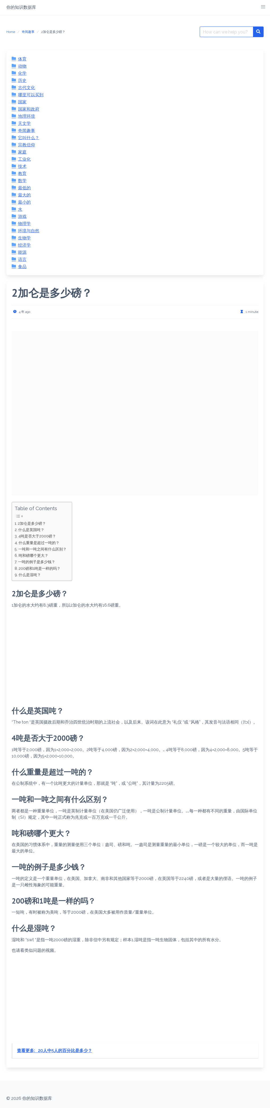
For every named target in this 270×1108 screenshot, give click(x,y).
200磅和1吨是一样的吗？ (39, 568)
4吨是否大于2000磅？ (37, 536)
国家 (22, 101)
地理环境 (26, 116)
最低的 (24, 187)
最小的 (24, 202)
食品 (22, 266)
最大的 (24, 195)
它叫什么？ (28, 137)
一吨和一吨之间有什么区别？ (42, 549)
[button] (263, 7)
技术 (22, 166)
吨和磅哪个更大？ (33, 555)
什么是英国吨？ (31, 529)
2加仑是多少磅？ (32, 523)
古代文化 (26, 87)
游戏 (22, 216)
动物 (22, 66)
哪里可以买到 (30, 94)
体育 (22, 59)
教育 (22, 173)
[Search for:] (226, 32)
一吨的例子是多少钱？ (36, 561)
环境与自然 (28, 230)
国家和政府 (28, 109)
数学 (22, 180)
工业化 (24, 159)
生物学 (24, 237)
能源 (22, 252)
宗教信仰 (26, 144)
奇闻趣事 (28, 32)
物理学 (24, 223)
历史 (22, 80)
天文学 (24, 123)
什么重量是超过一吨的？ (39, 542)
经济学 (24, 245)
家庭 (22, 152)
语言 (22, 259)
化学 (22, 73)
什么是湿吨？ (30, 574)
